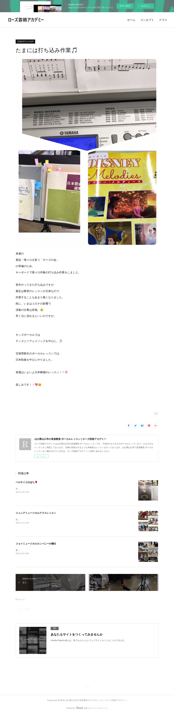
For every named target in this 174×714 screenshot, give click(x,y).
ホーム (131, 20)
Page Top (87, 686)
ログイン (145, 6)
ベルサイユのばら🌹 (27, 482)
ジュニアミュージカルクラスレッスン (36, 513)
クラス (163, 20)
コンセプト (147, 20)
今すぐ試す (124, 6)
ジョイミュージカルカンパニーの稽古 (36, 543)
